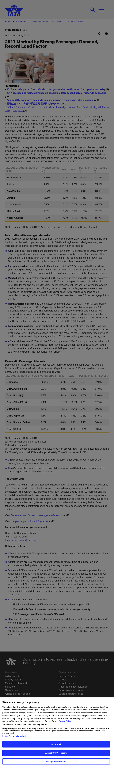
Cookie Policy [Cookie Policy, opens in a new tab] (64, 723)
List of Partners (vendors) (14, 738)
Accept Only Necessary (56, 755)
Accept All (56, 746)
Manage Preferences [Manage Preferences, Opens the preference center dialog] (56, 763)
